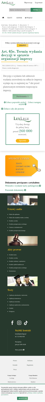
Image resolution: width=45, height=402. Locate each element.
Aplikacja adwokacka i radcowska (18, 295)
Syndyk (11, 308)
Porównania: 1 (22, 96)
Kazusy (20, 169)
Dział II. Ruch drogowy (26, 27)
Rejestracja (28, 3)
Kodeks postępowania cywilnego (18, 224)
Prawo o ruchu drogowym (9, 27)
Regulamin (30, 365)
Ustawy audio (23, 166)
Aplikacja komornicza (15, 298)
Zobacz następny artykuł (30, 103)
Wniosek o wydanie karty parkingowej (23, 186)
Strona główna (13, 25)
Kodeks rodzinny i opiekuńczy (17, 261)
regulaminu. (16, 393)
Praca (15, 369)
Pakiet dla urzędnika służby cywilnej (19, 217)
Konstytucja (12, 271)
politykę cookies (32, 393)
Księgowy (12, 311)
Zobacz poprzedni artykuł (15, 102)
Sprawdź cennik (19, 158)
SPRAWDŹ (22, 45)
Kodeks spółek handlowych (16, 264)
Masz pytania (19, 350)
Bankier (33, 382)
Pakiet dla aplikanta (14, 214)
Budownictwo (12, 382)
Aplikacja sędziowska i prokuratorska (19, 305)
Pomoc (15, 360)
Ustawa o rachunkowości (15, 227)
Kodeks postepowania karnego (17, 230)
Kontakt (15, 365)
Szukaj (36, 10)
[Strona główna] (3, 18)
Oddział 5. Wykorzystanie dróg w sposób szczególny (17, 31)
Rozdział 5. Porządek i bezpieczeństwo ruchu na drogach (18, 29)
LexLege (20, 172)
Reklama (30, 360)
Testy (9, 18)
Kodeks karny (13, 254)
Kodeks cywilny (13, 221)
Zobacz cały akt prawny (12, 109)
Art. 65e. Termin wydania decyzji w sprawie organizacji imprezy (20, 33)
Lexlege (12, 378)
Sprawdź (22, 140)
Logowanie (38, 3)
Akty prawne (23, 25)
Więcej (28, 18)
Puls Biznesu (33, 378)
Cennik (19, 18)
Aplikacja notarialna (14, 301)
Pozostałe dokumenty (15, 190)
